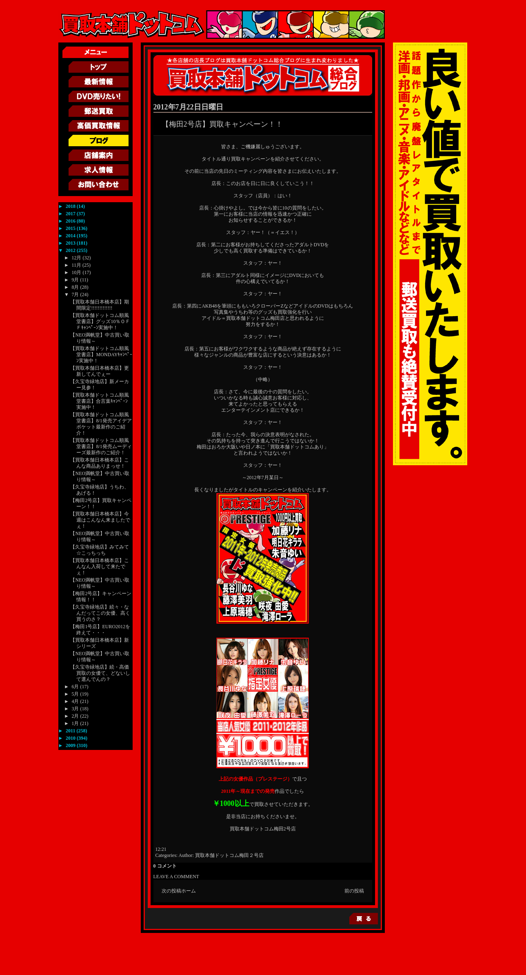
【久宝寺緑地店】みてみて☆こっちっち (99, 550)
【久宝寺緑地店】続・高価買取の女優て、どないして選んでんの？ (100, 673)
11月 (76, 265)
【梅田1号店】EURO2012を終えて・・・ (100, 630)
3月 (75, 709)
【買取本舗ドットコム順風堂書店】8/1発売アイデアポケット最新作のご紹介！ (100, 424)
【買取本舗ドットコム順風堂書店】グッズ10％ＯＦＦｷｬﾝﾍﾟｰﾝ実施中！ (100, 321)
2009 (71, 745)
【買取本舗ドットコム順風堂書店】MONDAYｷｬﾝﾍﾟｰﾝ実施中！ (101, 355)
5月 (75, 694)
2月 (75, 716)
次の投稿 (171, 891)
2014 (71, 236)
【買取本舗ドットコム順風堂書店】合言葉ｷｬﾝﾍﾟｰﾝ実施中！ (99, 401)
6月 (75, 686)
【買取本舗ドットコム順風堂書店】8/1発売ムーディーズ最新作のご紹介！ (100, 446)
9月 (75, 280)
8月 (75, 287)
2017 (71, 213)
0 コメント (165, 866)
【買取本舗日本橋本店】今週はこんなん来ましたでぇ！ (100, 520)
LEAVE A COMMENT (176, 876)
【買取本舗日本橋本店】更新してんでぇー (99, 371)
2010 (71, 738)
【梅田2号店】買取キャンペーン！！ (222, 124)
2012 (71, 250)
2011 (71, 731)
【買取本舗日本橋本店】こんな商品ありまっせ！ (99, 463)
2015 (71, 228)
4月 (75, 701)
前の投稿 (354, 891)
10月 (76, 272)
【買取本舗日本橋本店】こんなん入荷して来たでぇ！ (99, 567)
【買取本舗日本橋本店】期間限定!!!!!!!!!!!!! (99, 305)
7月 (75, 294)
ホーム (188, 891)
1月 (75, 723)
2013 (71, 243)
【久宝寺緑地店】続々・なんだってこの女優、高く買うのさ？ (100, 613)
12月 (76, 258)
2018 (71, 206)
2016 (71, 221)
